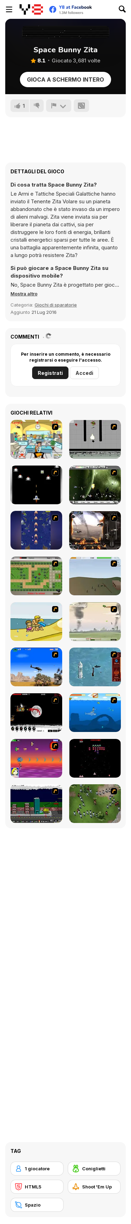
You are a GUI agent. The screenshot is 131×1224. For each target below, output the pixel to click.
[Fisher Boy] (95, 712)
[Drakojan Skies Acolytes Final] (95, 530)
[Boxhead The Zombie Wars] (95, 803)
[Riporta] (58, 105)
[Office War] (36, 439)
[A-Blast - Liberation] (36, 485)
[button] (23, 293)
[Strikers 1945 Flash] (36, 530)
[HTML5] (37, 1187)
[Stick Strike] (36, 576)
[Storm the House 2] (95, 576)
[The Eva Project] (95, 485)
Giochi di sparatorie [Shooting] (56, 305)
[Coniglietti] (94, 1169)
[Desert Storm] (36, 667)
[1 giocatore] (37, 1169)
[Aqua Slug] (36, 621)
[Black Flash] (95, 439)
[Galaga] (95, 758)
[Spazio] (37, 1205)
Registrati (50, 373)
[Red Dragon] (36, 712)
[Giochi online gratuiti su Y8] (31, 9)
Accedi (84, 373)
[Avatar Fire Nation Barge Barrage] (95, 667)
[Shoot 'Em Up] (94, 1187)
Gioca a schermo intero (65, 79)
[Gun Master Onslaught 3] (36, 803)
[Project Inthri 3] (36, 758)
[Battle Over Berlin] (95, 621)
